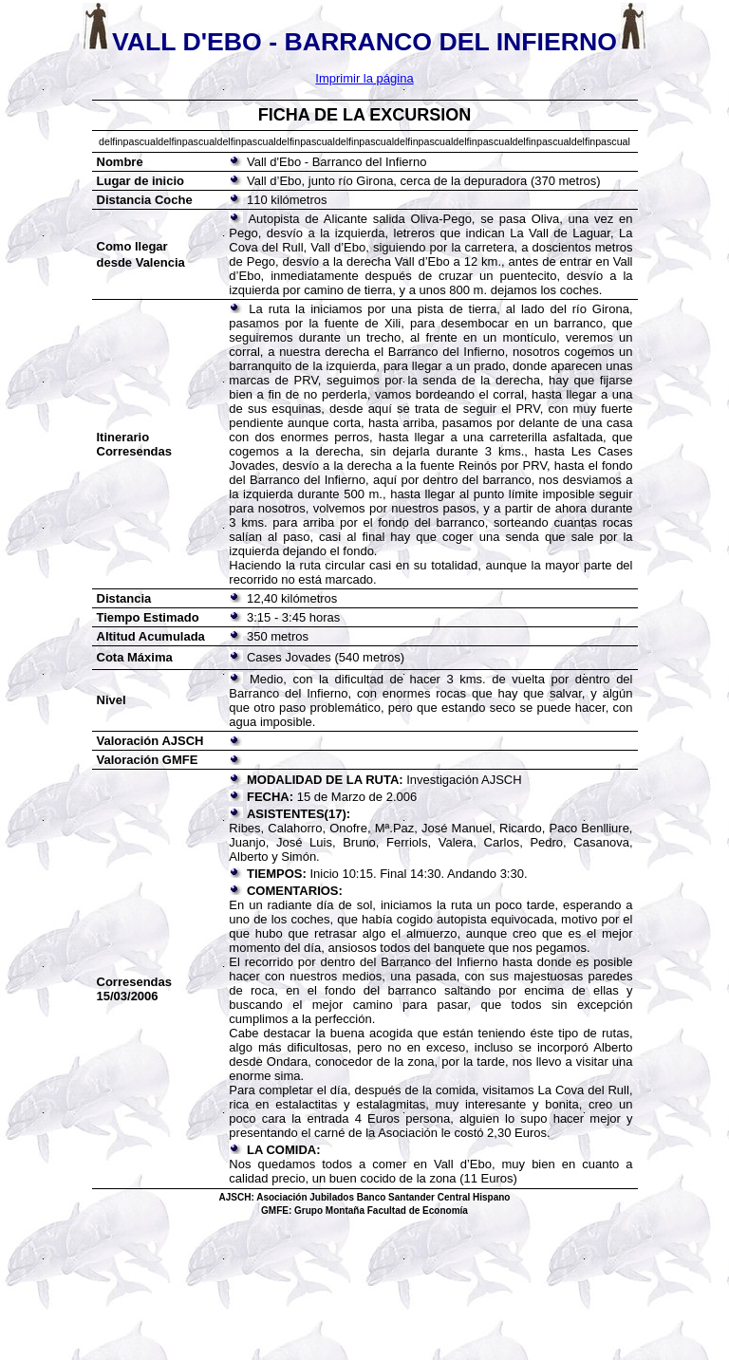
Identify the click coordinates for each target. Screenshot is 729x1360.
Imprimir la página (364, 78)
